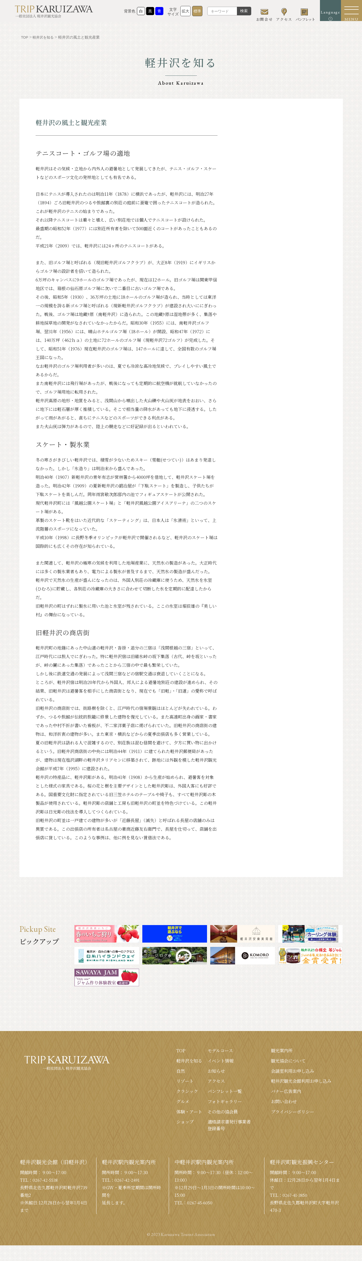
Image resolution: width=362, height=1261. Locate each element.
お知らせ (204, 1072)
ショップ (170, 1126)
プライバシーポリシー (287, 1115)
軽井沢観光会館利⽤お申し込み (297, 1083)
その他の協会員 (212, 1115)
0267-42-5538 (46, 1185)
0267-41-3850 (295, 1200)
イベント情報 (209, 1061)
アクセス (204, 1083)
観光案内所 (275, 1050)
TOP (165, 1050)
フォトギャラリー (214, 1104)
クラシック (172, 1093)
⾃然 (165, 1072)
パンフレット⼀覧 (214, 1093)
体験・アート (174, 1115)
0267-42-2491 (128, 1185)
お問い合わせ (277, 1104)
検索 (232, 13)
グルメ (167, 1104)
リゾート (170, 1083)
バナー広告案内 (280, 1093)
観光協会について (282, 1061)
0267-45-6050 (201, 1208)
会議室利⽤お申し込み (287, 1072)
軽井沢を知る (174, 1061)
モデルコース (209, 1050)
